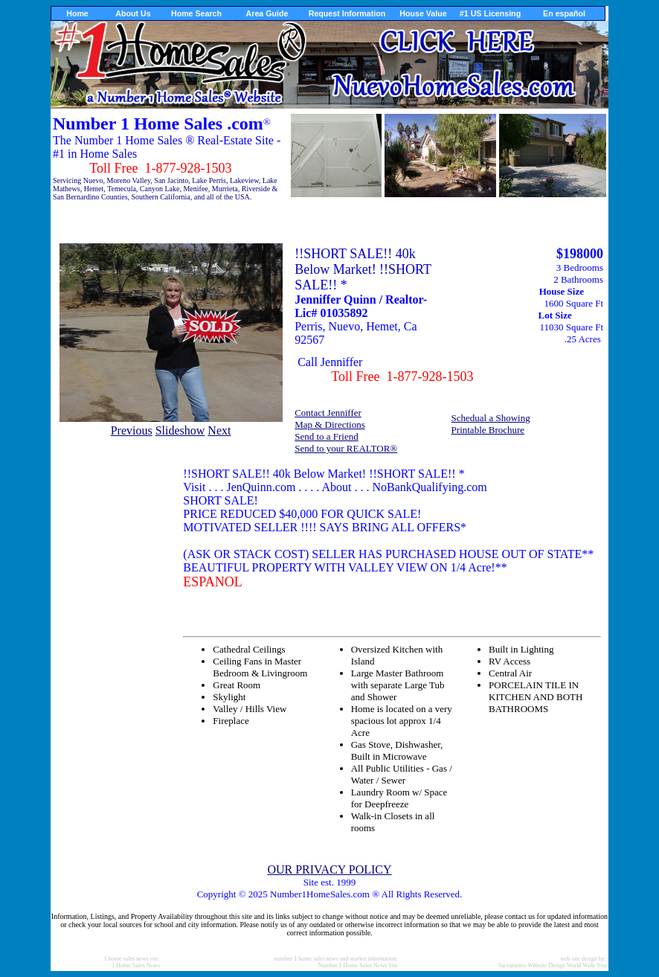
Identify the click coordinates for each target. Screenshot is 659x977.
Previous (131, 430)
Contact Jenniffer (328, 412)
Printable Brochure (488, 429)
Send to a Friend (327, 436)
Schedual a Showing (490, 417)
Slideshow (180, 430)
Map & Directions (330, 424)
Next (219, 430)
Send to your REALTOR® (346, 448)
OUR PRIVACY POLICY (329, 869)
